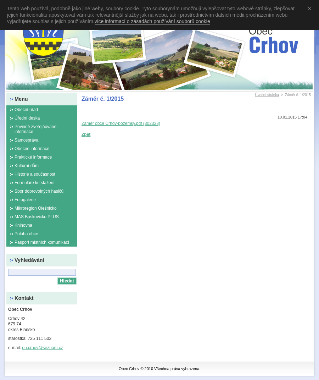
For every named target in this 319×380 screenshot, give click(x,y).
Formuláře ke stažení (35, 182)
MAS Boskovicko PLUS (37, 216)
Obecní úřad (26, 109)
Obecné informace (32, 148)
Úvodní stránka (267, 95)
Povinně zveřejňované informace (35, 129)
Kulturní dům (27, 165)
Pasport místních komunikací (42, 242)
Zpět (86, 134)
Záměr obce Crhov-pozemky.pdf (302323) (121, 123)
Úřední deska (27, 118)
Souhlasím (311, 8)
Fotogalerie (25, 199)
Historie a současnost (35, 174)
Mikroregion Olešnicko (36, 208)
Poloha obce (26, 233)
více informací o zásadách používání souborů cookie (152, 21)
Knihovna (23, 225)
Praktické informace (33, 157)
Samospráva (26, 140)
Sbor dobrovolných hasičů (39, 191)
